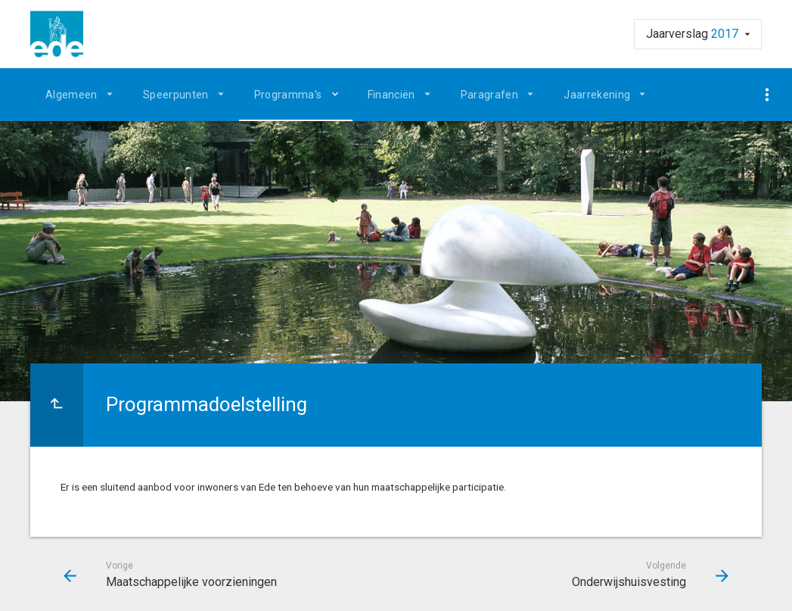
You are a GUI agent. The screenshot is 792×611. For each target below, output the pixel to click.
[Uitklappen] (337, 94)
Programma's (288, 95)
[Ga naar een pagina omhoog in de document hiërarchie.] (56, 405)
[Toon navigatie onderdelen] (767, 94)
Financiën (391, 95)
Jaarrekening (597, 95)
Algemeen (71, 95)
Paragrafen (490, 95)
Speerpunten (176, 95)
